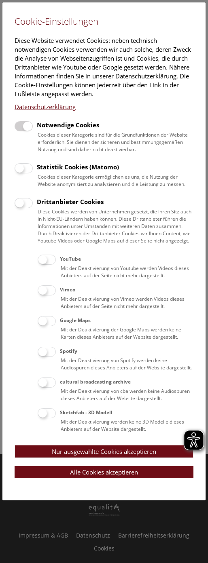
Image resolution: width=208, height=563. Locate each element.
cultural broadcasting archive (95, 381)
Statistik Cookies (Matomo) (78, 167)
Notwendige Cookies (68, 125)
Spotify (68, 351)
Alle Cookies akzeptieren (104, 472)
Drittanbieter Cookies (70, 202)
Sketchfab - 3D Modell (86, 412)
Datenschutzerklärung (45, 107)
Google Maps (75, 320)
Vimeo (67, 289)
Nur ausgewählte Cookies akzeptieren (104, 451)
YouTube (70, 258)
